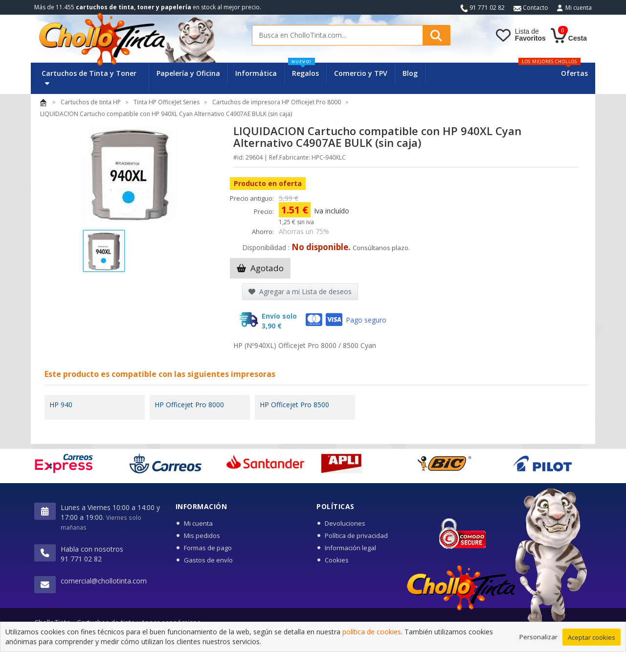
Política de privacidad (356, 535)
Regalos (303, 70)
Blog (410, 73)
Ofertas (574, 73)
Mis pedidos (202, 535)
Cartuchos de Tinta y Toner (89, 78)
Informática (256, 73)
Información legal (350, 547)
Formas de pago (208, 547)
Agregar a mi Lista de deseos (300, 291)
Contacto (531, 7)
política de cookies (371, 632)
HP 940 (60, 404)
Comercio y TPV (360, 73)
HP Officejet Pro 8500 (294, 404)
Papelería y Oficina (188, 73)
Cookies (337, 560)
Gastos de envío (208, 560)
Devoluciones (345, 523)
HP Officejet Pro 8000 (189, 404)
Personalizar (538, 636)
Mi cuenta (578, 7)
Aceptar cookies (591, 637)
